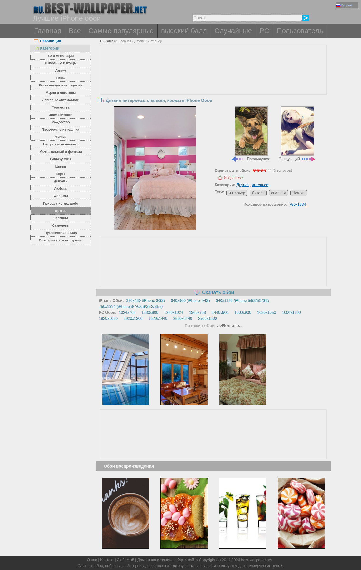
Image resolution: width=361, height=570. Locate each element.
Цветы (60, 166)
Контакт (107, 560)
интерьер (155, 41)
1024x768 (127, 312)
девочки (60, 181)
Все (75, 31)
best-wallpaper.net (256, 560)
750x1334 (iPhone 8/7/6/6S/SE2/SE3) (131, 307)
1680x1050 (266, 312)
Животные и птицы (61, 63)
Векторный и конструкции (60, 240)
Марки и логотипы (60, 93)
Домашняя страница (155, 560)
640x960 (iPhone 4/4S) (190, 301)
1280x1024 (173, 312)
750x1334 (297, 204)
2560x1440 (182, 318)
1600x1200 (291, 312)
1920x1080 (108, 318)
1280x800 (149, 312)
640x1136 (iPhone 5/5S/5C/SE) (242, 301)
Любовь (60, 188)
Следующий (297, 133)
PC (264, 31)
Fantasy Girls (60, 159)
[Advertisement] (213, 80)
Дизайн (258, 193)
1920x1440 (157, 318)
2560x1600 (207, 318)
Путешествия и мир (61, 233)
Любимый (125, 560)
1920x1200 (133, 318)
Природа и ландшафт (61, 203)
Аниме (60, 70)
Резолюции (47, 41)
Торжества (61, 107)
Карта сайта (187, 560)
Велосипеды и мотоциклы (61, 85)
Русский (344, 5)
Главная (47, 31)
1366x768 (197, 312)
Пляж (60, 78)
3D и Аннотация (61, 56)
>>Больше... (229, 325)
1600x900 (242, 312)
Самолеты (60, 225)
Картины (61, 218)
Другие (60, 211)
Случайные (233, 31)
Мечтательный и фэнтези (61, 152)
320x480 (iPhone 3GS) (145, 301)
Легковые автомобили (60, 100)
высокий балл (184, 31)
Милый (61, 137)
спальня (278, 193)
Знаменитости (61, 115)
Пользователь (300, 31)
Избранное (233, 178)
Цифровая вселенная (61, 144)
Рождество (61, 122)
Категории (46, 48)
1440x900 (220, 312)
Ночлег (298, 193)
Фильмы (61, 196)
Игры (60, 174)
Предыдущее (250, 133)
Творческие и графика (60, 129)
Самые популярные (121, 31)
